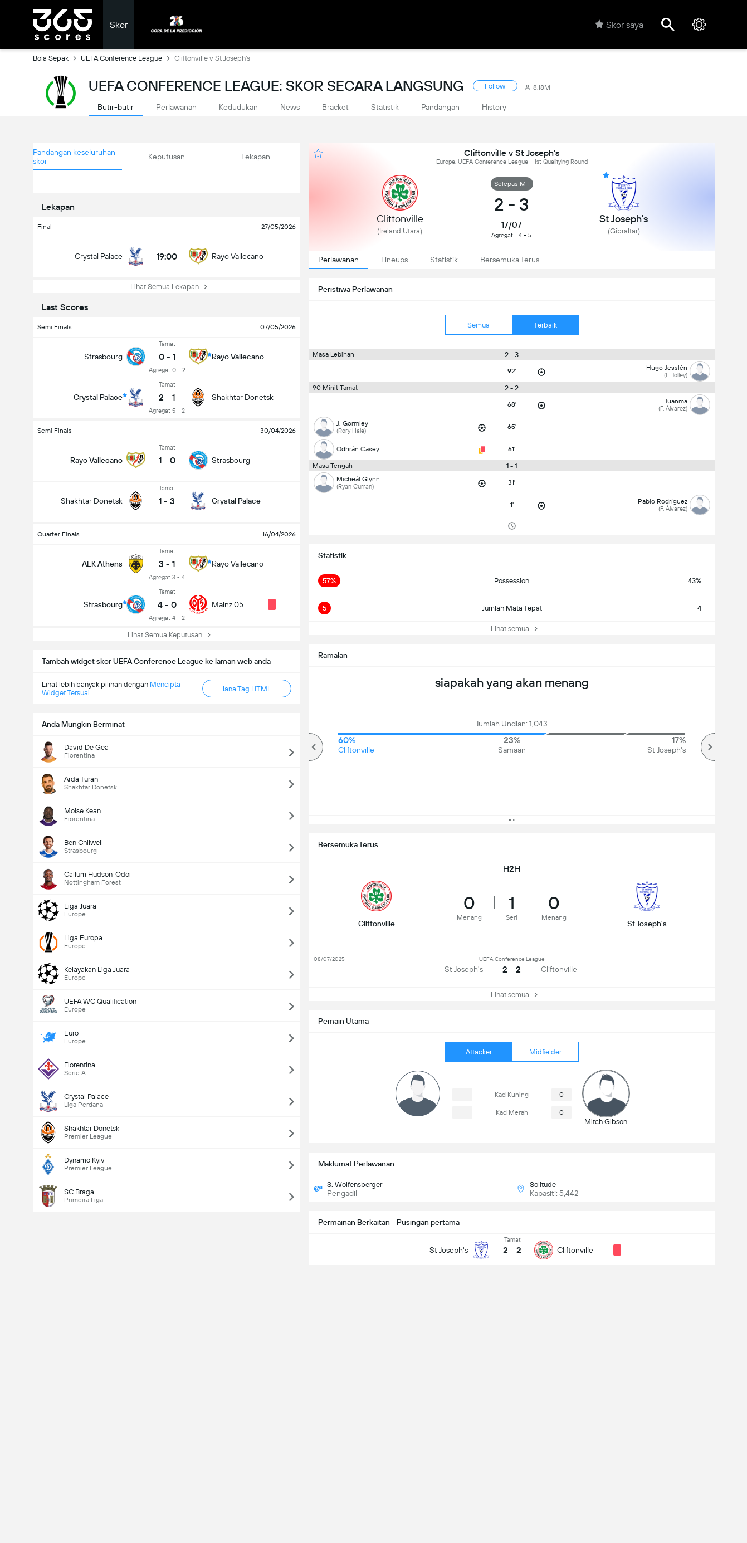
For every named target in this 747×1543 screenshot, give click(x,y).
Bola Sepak (57, 58)
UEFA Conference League (127, 58)
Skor (119, 24)
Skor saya (619, 24)
